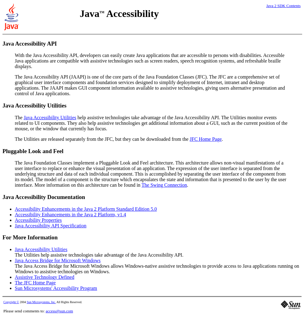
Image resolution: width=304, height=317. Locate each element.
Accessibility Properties (38, 220)
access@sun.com (59, 311)
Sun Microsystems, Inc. (41, 302)
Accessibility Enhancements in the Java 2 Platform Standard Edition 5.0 (86, 209)
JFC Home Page (206, 139)
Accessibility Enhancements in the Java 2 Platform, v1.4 (70, 214)
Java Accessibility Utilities (50, 117)
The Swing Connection (164, 185)
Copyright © (11, 302)
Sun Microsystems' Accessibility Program (56, 288)
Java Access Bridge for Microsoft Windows (58, 260)
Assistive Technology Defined (44, 277)
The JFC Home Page (35, 282)
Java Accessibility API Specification (50, 225)
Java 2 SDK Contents (283, 5)
